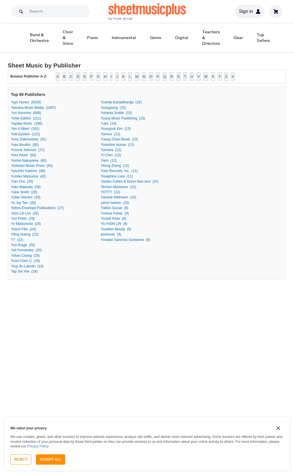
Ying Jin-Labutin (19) (27, 266)
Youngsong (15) (113, 108)
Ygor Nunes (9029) (26, 102)
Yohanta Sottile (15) (116, 113)
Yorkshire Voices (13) (117, 145)
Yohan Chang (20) (25, 256)
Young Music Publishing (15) (123, 118)
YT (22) (17, 240)
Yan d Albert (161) (25, 129)
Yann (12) (109, 161)
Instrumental (124, 37)
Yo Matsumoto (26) (26, 224)
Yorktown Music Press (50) (32, 166)
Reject (21, 459)
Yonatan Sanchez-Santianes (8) (125, 240)
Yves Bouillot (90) (25, 145)
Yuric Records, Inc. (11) (119, 171)
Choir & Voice (68, 37)
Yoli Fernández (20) (26, 250)
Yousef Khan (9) (113, 219)
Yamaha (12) (111, 150)
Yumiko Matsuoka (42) (28, 176)
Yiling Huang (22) (24, 234)
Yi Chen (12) (111, 155)
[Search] (50, 11)
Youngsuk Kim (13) (116, 129)
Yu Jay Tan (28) (23, 203)
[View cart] (276, 11)
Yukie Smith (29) (24, 192)
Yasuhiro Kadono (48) (28, 171)
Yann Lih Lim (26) (25, 213)
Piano (92, 37)
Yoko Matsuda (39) (26, 187)
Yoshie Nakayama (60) (29, 161)
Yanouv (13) (110, 134)
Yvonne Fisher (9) (115, 213)
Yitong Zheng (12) (115, 166)
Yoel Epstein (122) (25, 134)
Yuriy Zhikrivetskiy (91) (29, 139)
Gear (238, 37)
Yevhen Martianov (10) (118, 187)
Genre (155, 37)
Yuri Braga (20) (23, 245)
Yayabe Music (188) (26, 123)
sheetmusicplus (147, 9)
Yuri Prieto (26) (23, 219)
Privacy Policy (38, 446)
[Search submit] (21, 11)
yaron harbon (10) (115, 203)
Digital (181, 37)
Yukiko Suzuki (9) (114, 208)
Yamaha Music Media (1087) (33, 108)
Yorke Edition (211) (26, 118)
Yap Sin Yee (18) (24, 271)
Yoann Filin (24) (23, 229)
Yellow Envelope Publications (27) (37, 208)
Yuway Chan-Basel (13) (119, 139)
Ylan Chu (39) (22, 181)
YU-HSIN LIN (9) (114, 224)
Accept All (50, 459)
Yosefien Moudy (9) (116, 229)
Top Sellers (263, 37)
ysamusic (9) (111, 234)
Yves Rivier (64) (23, 155)
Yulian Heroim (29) (25, 197)
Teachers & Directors (211, 37)
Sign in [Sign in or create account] (250, 11)
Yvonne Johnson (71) (28, 150)
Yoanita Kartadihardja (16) (121, 102)
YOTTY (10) (110, 192)
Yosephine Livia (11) (117, 176)
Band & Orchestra (39, 37)
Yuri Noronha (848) (26, 113)
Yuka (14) (109, 123)
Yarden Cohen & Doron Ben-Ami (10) (129, 181)
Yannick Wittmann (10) (118, 197)
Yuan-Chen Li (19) (25, 261)
